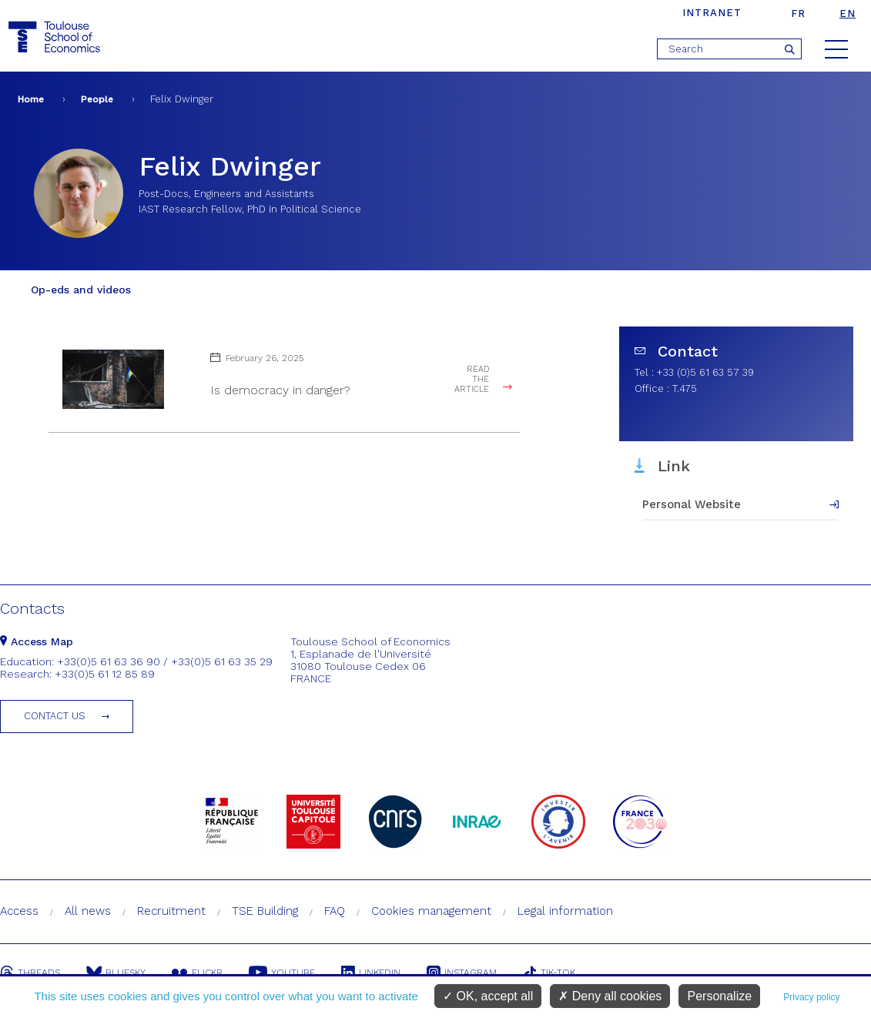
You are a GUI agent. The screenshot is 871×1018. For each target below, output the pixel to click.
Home (31, 99)
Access (19, 911)
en (847, 13)
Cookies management (431, 911)
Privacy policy (811, 997)
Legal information (565, 911)
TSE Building (265, 911)
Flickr (197, 972)
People (97, 99)
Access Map (36, 641)
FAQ (334, 911)
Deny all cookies (610, 996)
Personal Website (691, 504)
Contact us (54, 716)
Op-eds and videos (81, 289)
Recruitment (171, 911)
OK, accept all (488, 996)
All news (88, 911)
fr (798, 13)
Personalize (719, 996)
